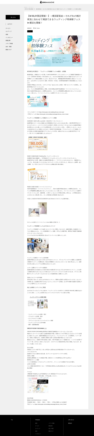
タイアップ (9, 31)
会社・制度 (9, 46)
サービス (8, 28)
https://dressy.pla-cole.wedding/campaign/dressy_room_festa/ (54, 114)
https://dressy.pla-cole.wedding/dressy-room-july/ (52, 112)
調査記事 (8, 40)
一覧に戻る (13, 17)
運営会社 (70, 423)
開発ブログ (9, 49)
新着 (36, 423)
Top (12, 419)
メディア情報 (9, 43)
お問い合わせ (71, 419)
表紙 (7, 34)
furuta (38, 28)
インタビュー (9, 37)
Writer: (35, 28)
